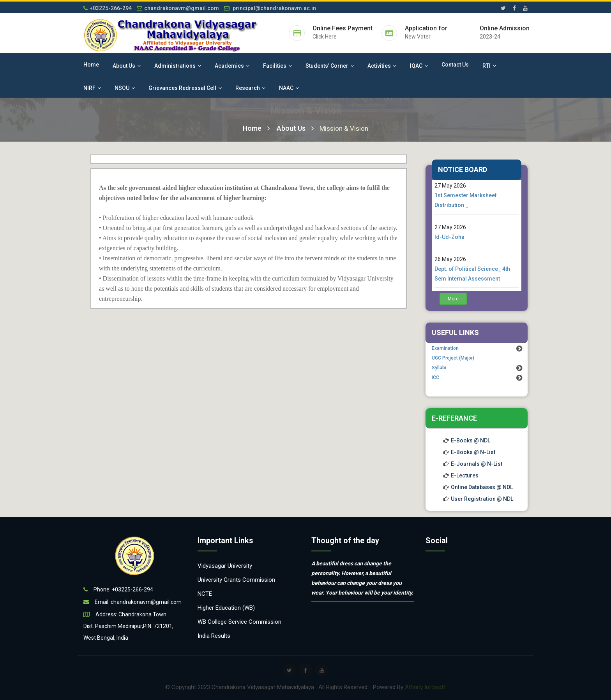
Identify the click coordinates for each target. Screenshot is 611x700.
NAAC (289, 88)
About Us (127, 66)
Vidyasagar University (225, 565)
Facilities (277, 66)
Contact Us (455, 64)
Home (91, 64)
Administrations (177, 66)
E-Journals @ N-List (476, 464)
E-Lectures (465, 475)
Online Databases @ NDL (482, 487)
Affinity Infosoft (425, 687)
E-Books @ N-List (473, 452)
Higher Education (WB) (226, 607)
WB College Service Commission (239, 621)
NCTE (205, 593)
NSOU (125, 88)
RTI (489, 66)
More (453, 299)
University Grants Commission (236, 579)
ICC (435, 377)
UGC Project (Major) (453, 358)
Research (250, 88)
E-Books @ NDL (470, 440)
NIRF (92, 88)
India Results (214, 635)
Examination (445, 348)
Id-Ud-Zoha (449, 237)
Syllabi (439, 367)
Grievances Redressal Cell (185, 88)
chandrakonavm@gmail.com (178, 8)
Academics (232, 66)
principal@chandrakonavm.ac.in (270, 8)
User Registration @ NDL (482, 499)
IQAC (419, 66)
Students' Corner (330, 66)
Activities (381, 66)
